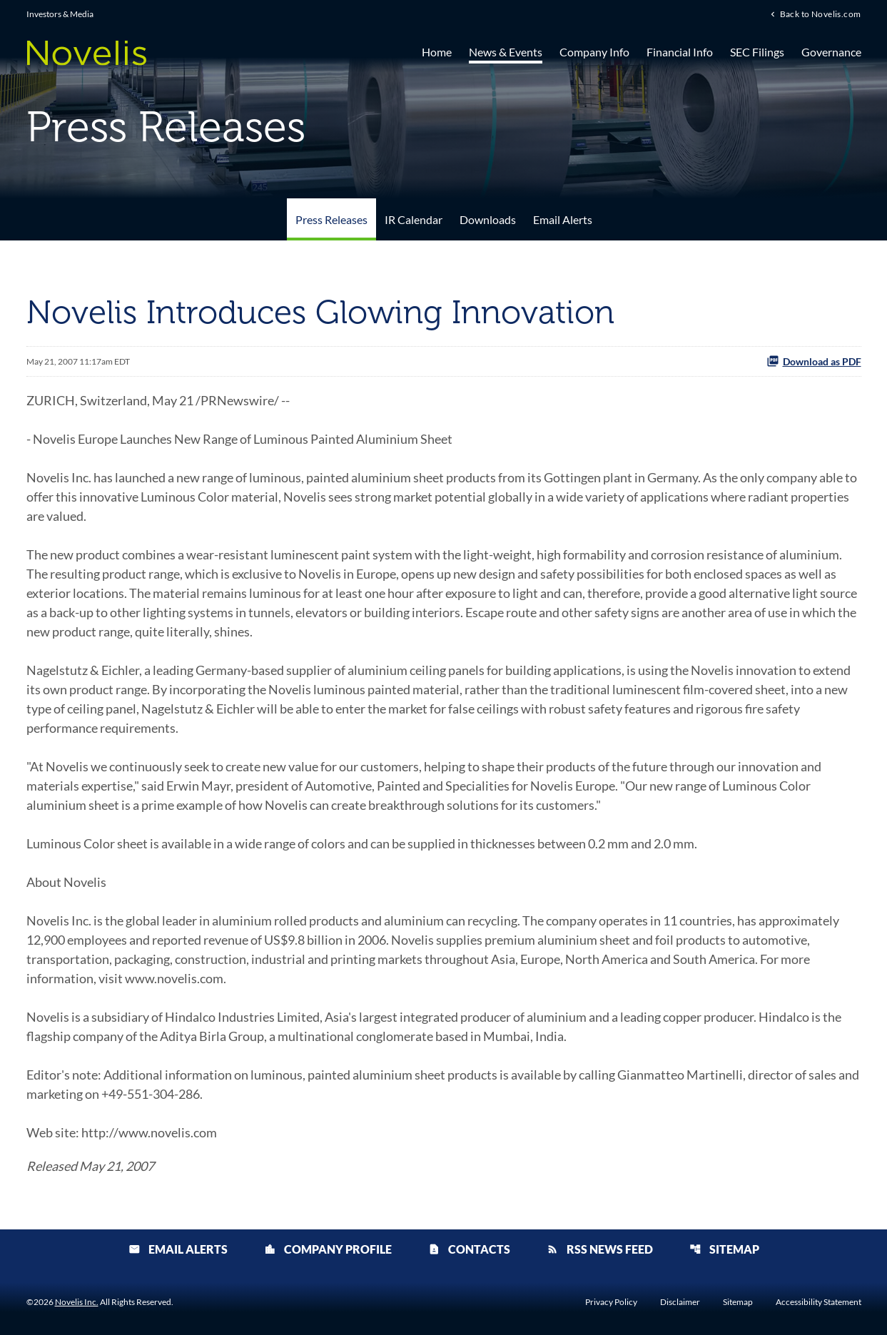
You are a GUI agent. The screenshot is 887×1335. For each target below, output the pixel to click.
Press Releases (331, 219)
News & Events (505, 52)
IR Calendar (413, 219)
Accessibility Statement (818, 1302)
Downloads (488, 219)
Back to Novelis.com (820, 14)
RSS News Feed (600, 1249)
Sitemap (724, 1249)
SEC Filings (757, 52)
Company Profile (328, 1249)
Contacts (469, 1249)
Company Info (594, 52)
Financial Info (680, 52)
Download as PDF (813, 361)
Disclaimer (680, 1302)
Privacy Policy (611, 1302)
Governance (831, 52)
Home (437, 52)
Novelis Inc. (76, 1301)
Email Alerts (562, 219)
